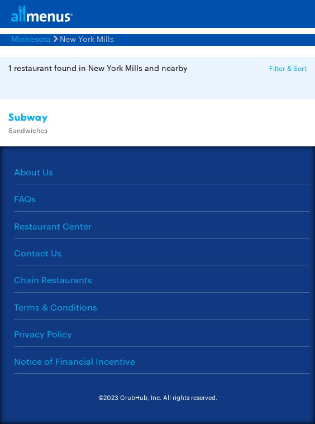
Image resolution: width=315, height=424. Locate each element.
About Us (33, 172)
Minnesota (31, 38)
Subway (28, 117)
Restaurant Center (53, 226)
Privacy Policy (43, 334)
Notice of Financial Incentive (74, 361)
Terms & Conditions (55, 307)
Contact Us (37, 253)
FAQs (25, 198)
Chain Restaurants (53, 279)
